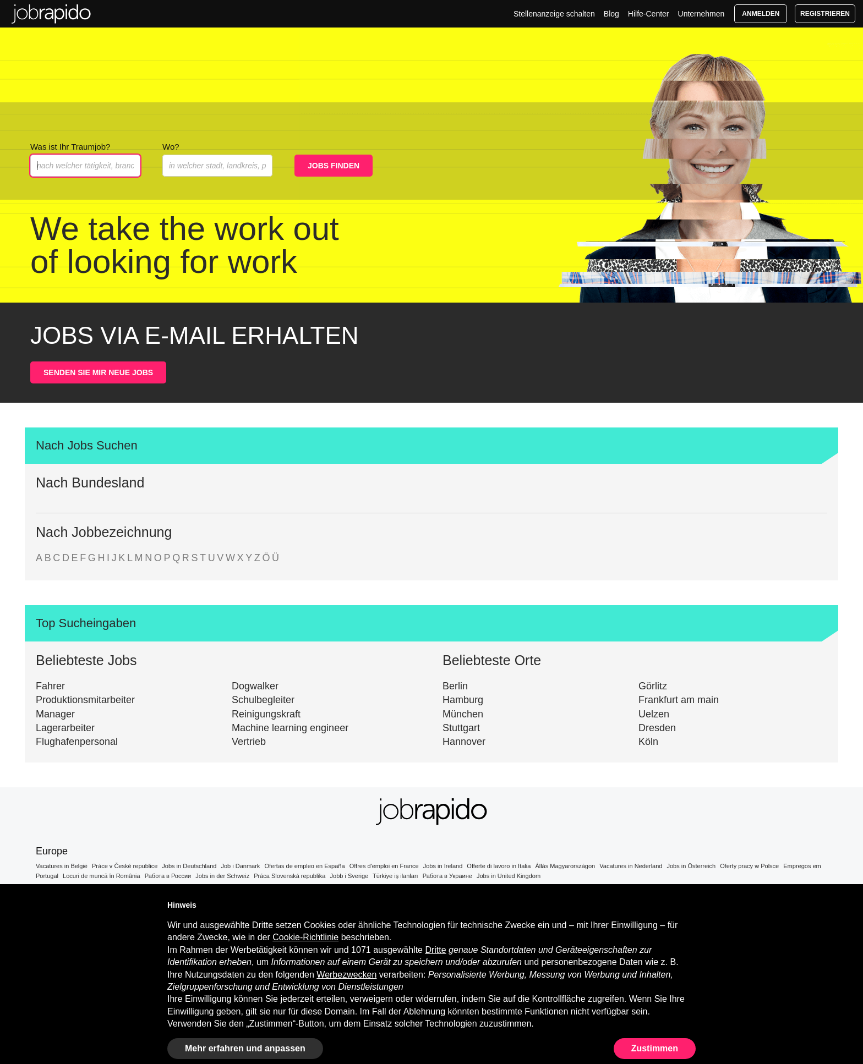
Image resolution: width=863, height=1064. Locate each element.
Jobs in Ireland (443, 866)
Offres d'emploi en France (384, 866)
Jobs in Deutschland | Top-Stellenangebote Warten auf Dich (51, 14)
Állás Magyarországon (565, 866)
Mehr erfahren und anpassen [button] (245, 1048)
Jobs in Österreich (691, 866)
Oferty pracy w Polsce (749, 866)
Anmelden (760, 14)
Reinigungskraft (266, 714)
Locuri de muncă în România (101, 876)
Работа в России (168, 876)
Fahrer (50, 686)
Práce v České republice (124, 866)
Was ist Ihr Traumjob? (70, 146)
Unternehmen (701, 13)
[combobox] (217, 166)
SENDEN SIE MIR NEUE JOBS (98, 372)
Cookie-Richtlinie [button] (305, 937)
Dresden (657, 727)
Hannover (464, 741)
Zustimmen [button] (654, 1048)
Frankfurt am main (678, 699)
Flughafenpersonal (77, 741)
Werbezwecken (346, 974)
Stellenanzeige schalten (554, 13)
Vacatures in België (62, 866)
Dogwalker (255, 686)
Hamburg (463, 699)
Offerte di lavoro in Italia (499, 866)
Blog (611, 13)
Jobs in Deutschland (189, 866)
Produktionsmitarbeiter (85, 699)
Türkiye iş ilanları (395, 876)
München (463, 714)
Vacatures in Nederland (630, 866)
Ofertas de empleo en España (304, 866)
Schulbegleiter (263, 699)
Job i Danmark (240, 866)
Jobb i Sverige (349, 876)
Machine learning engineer (290, 727)
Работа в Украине (447, 876)
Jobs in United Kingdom (508, 876)
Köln (648, 741)
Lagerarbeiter (65, 727)
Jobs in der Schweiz (222, 876)
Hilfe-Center (648, 13)
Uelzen (653, 714)
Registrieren (825, 14)
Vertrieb (249, 741)
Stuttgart (461, 727)
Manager (55, 714)
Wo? (170, 146)
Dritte (435, 950)
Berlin (455, 686)
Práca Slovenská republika (289, 876)
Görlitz (652, 686)
